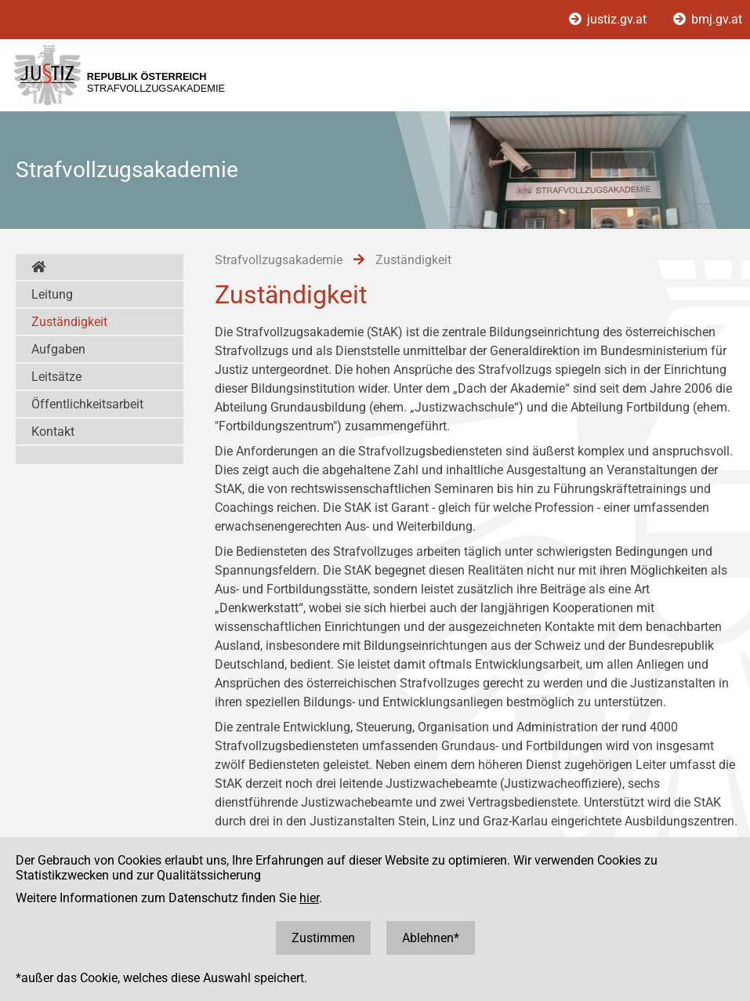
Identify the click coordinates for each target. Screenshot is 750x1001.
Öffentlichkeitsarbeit (87, 404)
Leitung (52, 294)
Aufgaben (58, 349)
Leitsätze (56, 376)
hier (309, 897)
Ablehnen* (430, 937)
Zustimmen (323, 937)
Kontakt (52, 431)
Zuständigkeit (69, 321)
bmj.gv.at (707, 19)
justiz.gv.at (609, 19)
